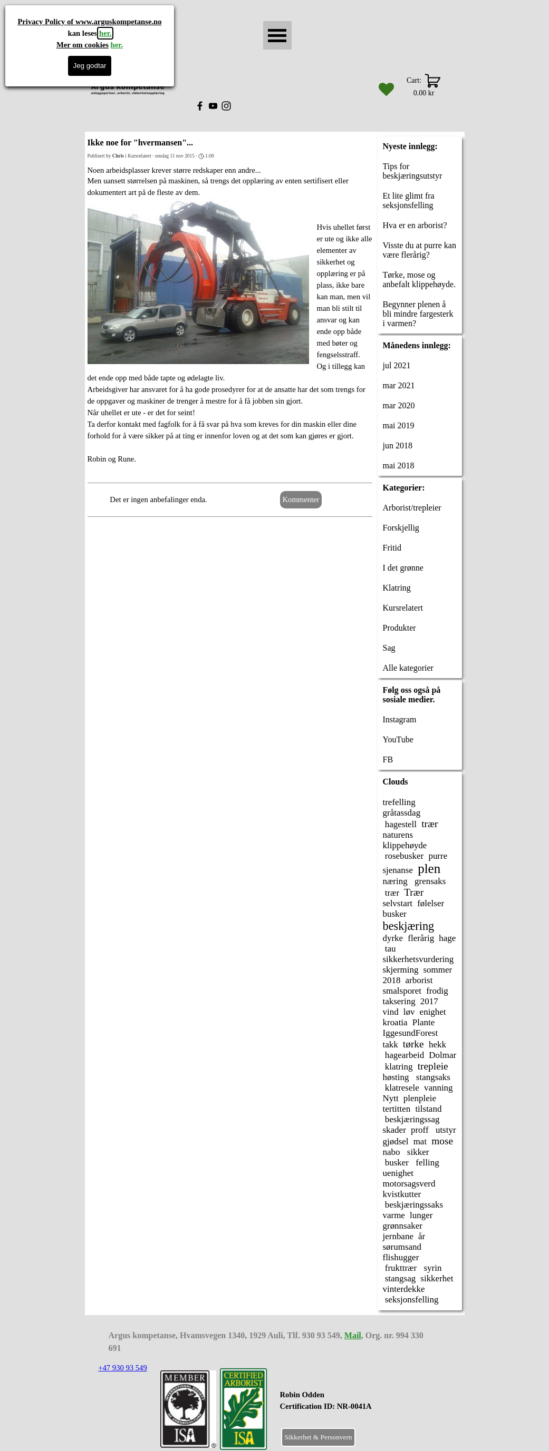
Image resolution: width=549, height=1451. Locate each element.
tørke (413, 1044)
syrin (431, 1268)
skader (394, 1130)
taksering (399, 1001)
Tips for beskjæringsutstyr (412, 171)
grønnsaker (402, 1226)
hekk (437, 1045)
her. (105, 33)
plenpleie (419, 1098)
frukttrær (400, 1268)
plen (429, 868)
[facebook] (200, 106)
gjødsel (396, 1141)
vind (391, 1012)
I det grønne (403, 567)
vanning (438, 1088)
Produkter (399, 627)
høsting (396, 1077)
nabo (391, 1152)
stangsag (399, 1278)
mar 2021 (399, 385)
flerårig (421, 938)
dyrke (393, 938)
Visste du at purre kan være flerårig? (419, 250)
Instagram (400, 719)
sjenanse (398, 870)
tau (389, 949)
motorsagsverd (409, 1184)
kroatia (395, 1022)
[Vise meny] (277, 35)
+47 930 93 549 (122, 1368)
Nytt (391, 1098)
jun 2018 (397, 445)
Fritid (392, 547)
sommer (437, 970)
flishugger (401, 1257)
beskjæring (409, 926)
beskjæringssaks (413, 1205)
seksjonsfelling (411, 1300)
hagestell (400, 824)
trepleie (433, 1066)
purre (437, 856)
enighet (433, 1012)
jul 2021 (397, 365)
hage (447, 938)
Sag (389, 647)
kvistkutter (402, 1194)
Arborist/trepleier (412, 507)
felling (426, 1163)
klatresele (401, 1088)
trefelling (399, 802)
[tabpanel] (352, 1406)
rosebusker (403, 856)
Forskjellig (401, 527)
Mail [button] (352, 1335)
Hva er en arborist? (415, 225)
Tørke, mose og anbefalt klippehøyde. (419, 279)
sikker (417, 1152)
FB (388, 759)
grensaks (429, 881)
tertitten (397, 1109)
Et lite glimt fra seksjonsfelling (409, 200)
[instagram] (226, 106)
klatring (398, 1067)
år (421, 1236)
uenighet (398, 1173)
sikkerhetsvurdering (418, 959)
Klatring (397, 587)
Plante (423, 1022)
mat (420, 1141)
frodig (437, 991)
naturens (398, 835)
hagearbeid (404, 1055)
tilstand (428, 1109)
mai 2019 (399, 425)
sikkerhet (436, 1278)
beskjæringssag (411, 1119)
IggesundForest (410, 1033)
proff (420, 1130)
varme (394, 1215)
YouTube (398, 739)
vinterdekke (404, 1289)
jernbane (398, 1236)
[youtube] (213, 106)
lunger (421, 1215)
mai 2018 (399, 465)
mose (442, 1140)
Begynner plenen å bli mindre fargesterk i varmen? (418, 314)
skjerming (401, 970)
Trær (413, 892)
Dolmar (442, 1055)
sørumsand (402, 1247)
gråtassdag (402, 813)
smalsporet (402, 991)
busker (395, 914)
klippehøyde (405, 845)
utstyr (445, 1130)
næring (395, 881)
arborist (419, 980)
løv (409, 1012)
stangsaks (432, 1077)
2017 (429, 1001)
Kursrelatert (403, 607)
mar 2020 (399, 405)
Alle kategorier (408, 667)
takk (390, 1045)
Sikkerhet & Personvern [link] (318, 1437)
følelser (430, 903)
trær (429, 823)
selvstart (398, 903)
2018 (392, 980)
